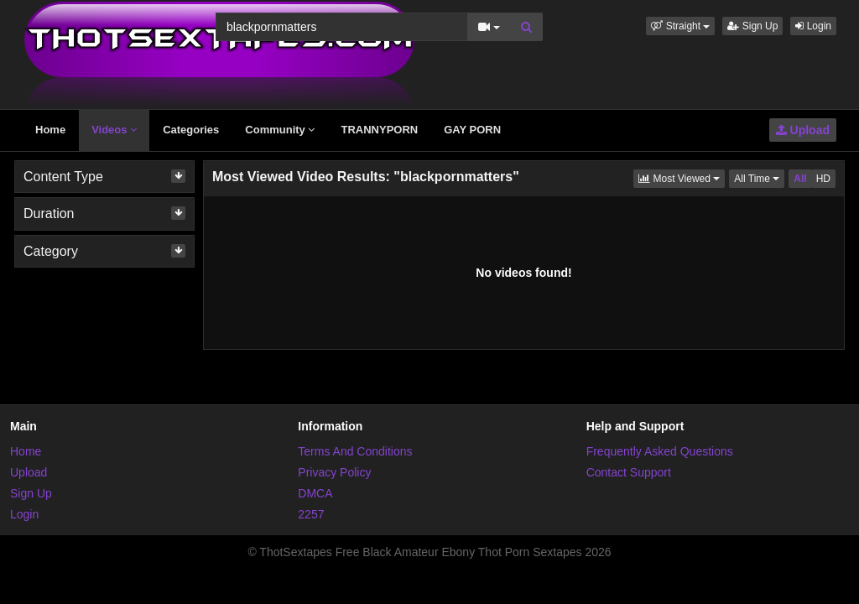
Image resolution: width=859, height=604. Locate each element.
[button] (680, 26)
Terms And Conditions (355, 451)
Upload (803, 130)
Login (813, 26)
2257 (311, 514)
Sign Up (752, 26)
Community (280, 129)
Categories (191, 129)
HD (823, 179)
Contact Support (628, 472)
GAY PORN (472, 129)
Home (50, 129)
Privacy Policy (334, 472)
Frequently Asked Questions (659, 451)
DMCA (315, 493)
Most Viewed (681, 177)
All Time (759, 177)
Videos (114, 129)
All (800, 179)
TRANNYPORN (379, 129)
